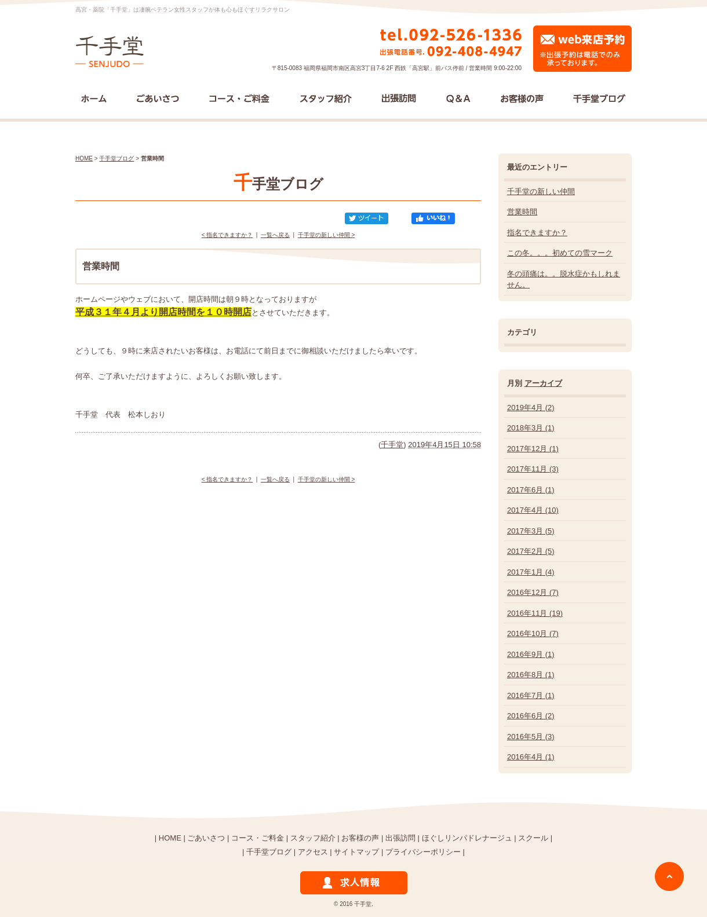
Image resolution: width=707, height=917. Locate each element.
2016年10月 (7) (533, 633)
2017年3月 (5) (531, 531)
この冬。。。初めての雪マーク (560, 253)
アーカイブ (543, 383)
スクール (533, 838)
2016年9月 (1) (531, 654)
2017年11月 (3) (533, 469)
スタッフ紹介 (313, 838)
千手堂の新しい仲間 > (326, 235)
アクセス (313, 851)
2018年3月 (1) (531, 427)
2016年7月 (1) (531, 695)
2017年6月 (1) (531, 489)
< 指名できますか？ (227, 235)
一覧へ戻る (275, 235)
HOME (84, 158)
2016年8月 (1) (531, 674)
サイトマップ (356, 851)
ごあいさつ (206, 838)
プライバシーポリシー (423, 851)
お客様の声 (360, 838)
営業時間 (522, 211)
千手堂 (392, 444)
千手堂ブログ (116, 158)
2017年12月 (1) (533, 448)
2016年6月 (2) (531, 715)
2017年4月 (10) (533, 510)
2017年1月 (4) (531, 572)
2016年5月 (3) (531, 736)
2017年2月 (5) (531, 551)
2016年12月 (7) (533, 592)
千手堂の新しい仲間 (541, 191)
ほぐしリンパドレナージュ (467, 838)
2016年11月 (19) (535, 613)
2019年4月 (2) (531, 407)
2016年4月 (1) (531, 756)
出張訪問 (400, 838)
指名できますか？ (537, 232)
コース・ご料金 (257, 838)
